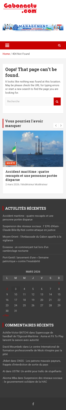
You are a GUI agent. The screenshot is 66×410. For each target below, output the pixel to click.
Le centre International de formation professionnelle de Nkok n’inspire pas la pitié (32, 350)
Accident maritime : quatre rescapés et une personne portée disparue (31, 175)
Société (11, 163)
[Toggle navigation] (7, 45)
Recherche (57, 101)
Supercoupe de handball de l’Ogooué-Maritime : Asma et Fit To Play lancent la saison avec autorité (33, 336)
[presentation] (55, 125)
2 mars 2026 (12, 184)
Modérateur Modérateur (34, 184)
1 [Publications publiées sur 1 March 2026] (59, 283)
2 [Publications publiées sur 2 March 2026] (7, 289)
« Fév (6, 315)
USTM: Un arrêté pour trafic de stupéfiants (36, 371)
